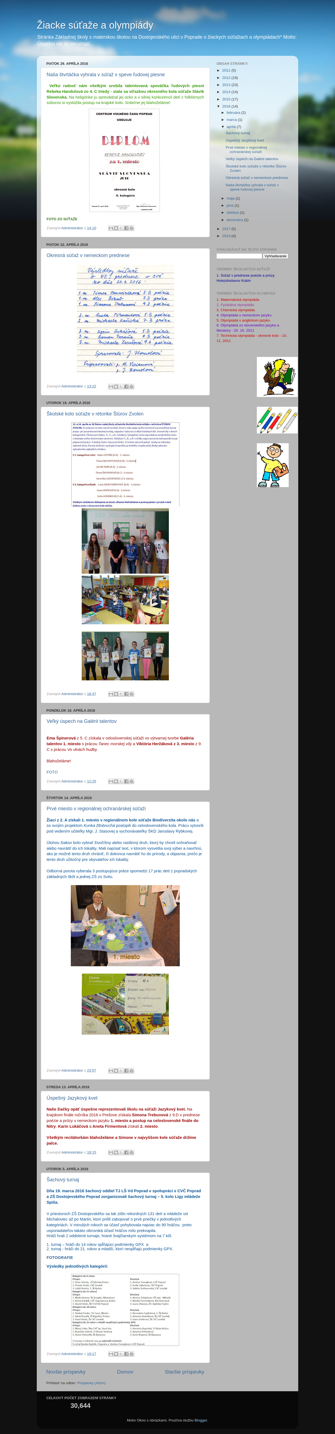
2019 (227, 236)
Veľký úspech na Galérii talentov (82, 721)
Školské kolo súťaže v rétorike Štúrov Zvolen (95, 414)
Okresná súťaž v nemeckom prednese (88, 255)
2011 (227, 70)
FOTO (52, 772)
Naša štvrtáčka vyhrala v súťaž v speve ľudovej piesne (106, 74)
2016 (227, 106)
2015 (227, 99)
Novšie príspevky (66, 1372)
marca (232, 120)
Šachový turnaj (63, 1179)
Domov (125, 1372)
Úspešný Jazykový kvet (72, 1098)
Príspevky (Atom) (91, 1383)
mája (231, 198)
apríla (232, 127)
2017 (227, 229)
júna (230, 205)
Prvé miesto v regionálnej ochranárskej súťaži (96, 808)
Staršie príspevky (184, 1372)
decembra (235, 220)
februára (234, 113)
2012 (227, 78)
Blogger (200, 1420)
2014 (227, 92)
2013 (227, 85)
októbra (233, 212)
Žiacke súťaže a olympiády (95, 25)
